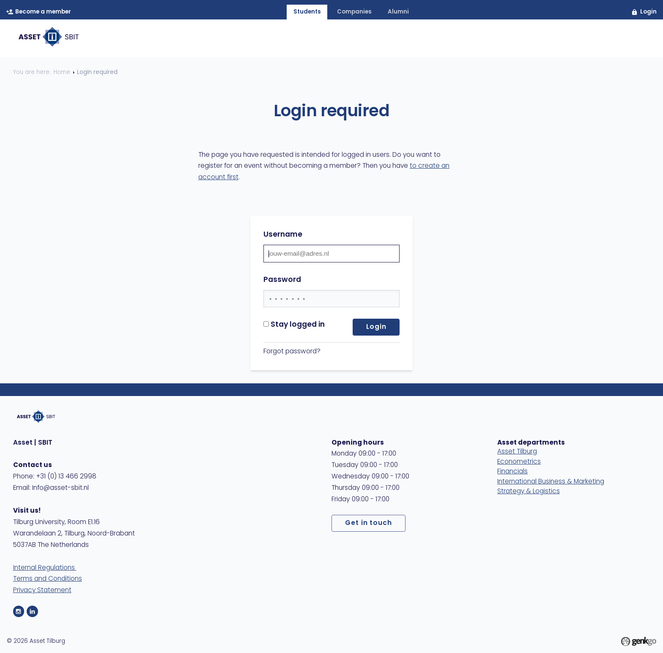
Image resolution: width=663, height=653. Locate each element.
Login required (97, 72)
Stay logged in (294, 324)
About (315, 38)
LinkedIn (32, 611)
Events (418, 38)
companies (354, 12)
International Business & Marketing (550, 481)
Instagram (19, 611)
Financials (512, 471)
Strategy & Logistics (528, 491)
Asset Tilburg (517, 451)
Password (282, 280)
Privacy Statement (42, 590)
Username (282, 234)
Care (536, 38)
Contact (578, 38)
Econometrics (519, 462)
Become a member (43, 12)
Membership (366, 38)
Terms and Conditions (47, 579)
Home (276, 38)
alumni (398, 12)
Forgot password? (292, 351)
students (307, 12)
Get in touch (368, 523)
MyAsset (626, 38)
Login (648, 12)
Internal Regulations (45, 568)
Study (500, 38)
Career (460, 38)
